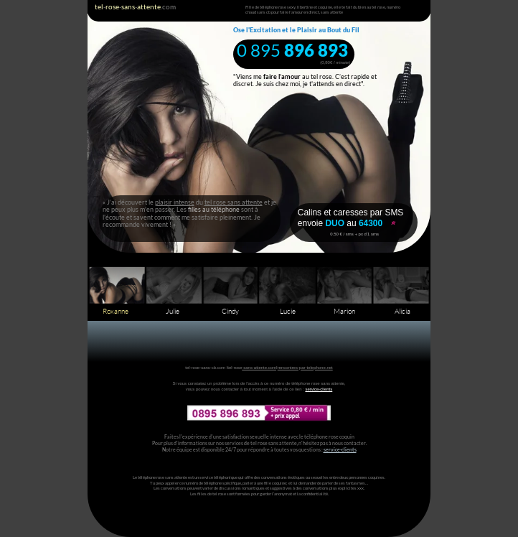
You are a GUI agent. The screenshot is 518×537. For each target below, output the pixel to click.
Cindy (230, 311)
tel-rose (234, 367)
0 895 (260, 49)
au (353, 223)
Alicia (402, 311)
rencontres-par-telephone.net (305, 367)
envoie (312, 223)
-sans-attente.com (259, 367)
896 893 (316, 49)
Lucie (288, 311)
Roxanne (115, 311)
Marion (344, 311)
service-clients (318, 389)
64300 (370, 223)
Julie (172, 311)
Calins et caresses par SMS (350, 212)
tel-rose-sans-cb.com (205, 367)
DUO (336, 223)
